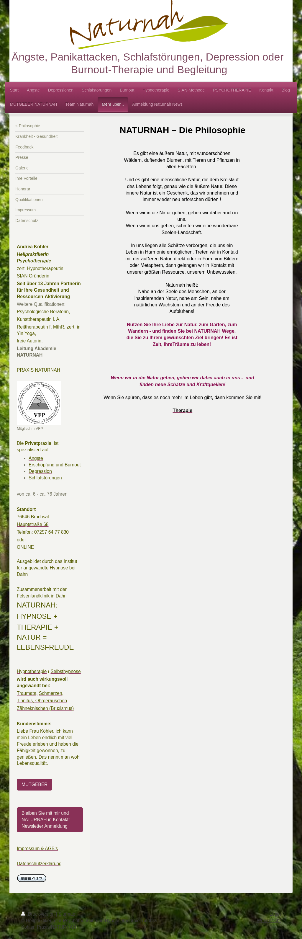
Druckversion (38, 914)
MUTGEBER (34, 784)
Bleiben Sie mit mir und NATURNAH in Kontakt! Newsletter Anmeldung (46, 820)
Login (275, 914)
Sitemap (66, 914)
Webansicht (269, 920)
